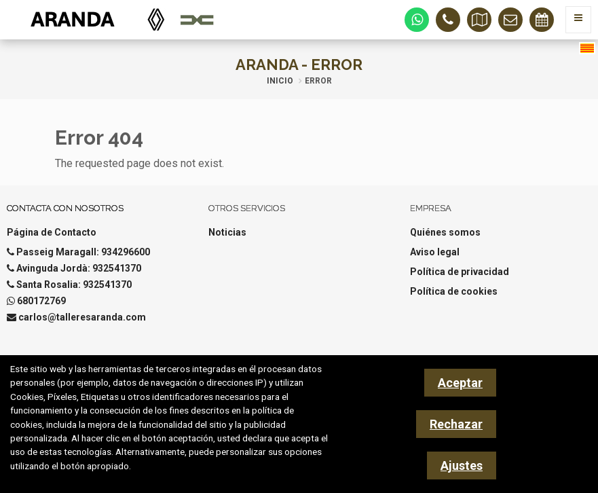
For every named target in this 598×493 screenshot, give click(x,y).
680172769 (41, 300)
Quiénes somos (445, 232)
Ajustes (462, 465)
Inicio (280, 81)
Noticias (227, 232)
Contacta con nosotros (65, 208)
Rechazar (456, 424)
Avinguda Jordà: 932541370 (78, 268)
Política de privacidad (459, 271)
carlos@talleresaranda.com (82, 317)
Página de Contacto (51, 232)
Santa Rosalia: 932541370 (74, 284)
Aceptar (460, 383)
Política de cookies (454, 291)
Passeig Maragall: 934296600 (83, 251)
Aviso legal (435, 251)
